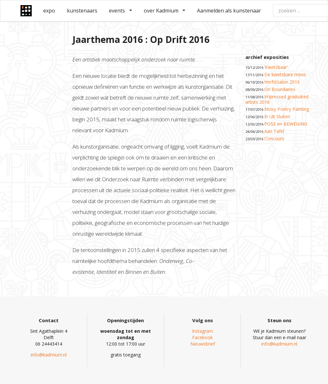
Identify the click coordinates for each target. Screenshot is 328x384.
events (120, 10)
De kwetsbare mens (285, 74)
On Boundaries (279, 89)
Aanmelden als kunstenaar (229, 10)
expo (49, 10)
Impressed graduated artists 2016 (276, 99)
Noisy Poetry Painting (286, 109)
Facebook (202, 337)
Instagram (202, 331)
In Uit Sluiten (277, 116)
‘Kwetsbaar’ (276, 67)
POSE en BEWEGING (285, 124)
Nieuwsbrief (202, 344)
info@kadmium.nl (49, 355)
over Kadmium (164, 10)
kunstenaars (82, 10)
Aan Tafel (274, 131)
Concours (274, 138)
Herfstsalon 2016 (282, 82)
